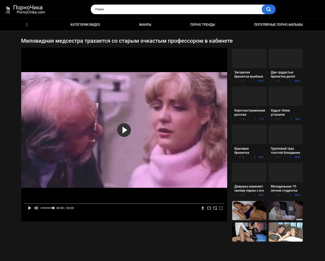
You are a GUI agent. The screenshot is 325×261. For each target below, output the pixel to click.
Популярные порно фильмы (278, 24)
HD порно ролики (27, 25)
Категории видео (85, 24)
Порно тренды (202, 24)
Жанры (145, 24)
